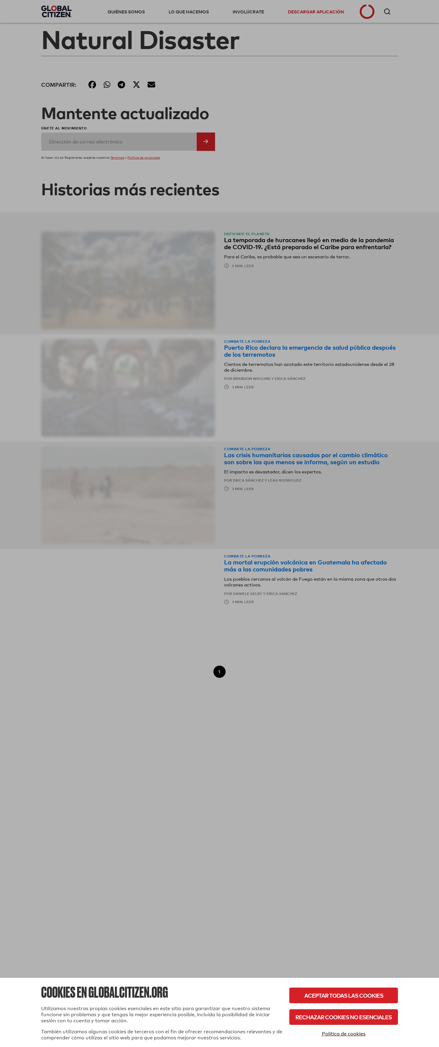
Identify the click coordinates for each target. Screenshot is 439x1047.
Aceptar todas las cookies (343, 995)
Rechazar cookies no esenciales (343, 1017)
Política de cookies (344, 1034)
